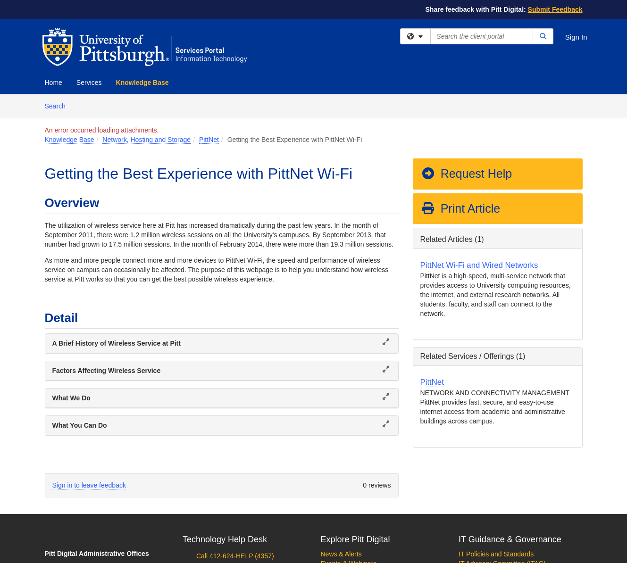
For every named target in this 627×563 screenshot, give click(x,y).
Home (53, 82)
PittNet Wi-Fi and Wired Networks (479, 265)
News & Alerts (341, 554)
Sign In (576, 37)
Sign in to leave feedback (89, 485)
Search (59, 105)
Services (89, 82)
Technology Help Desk (225, 539)
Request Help (466, 173)
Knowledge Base (142, 82)
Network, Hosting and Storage (146, 139)
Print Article (461, 208)
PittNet (209, 139)
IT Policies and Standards (496, 554)
